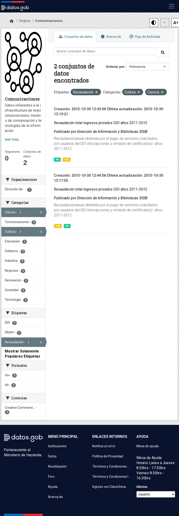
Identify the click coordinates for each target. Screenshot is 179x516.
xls (57, 159)
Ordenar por (115, 67)
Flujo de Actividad (144, 36)
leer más (12, 139)
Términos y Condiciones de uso (111, 466)
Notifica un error (103, 446)
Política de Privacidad (107, 456)
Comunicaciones (49, 21)
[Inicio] (12, 21)
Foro (51, 476)
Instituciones (57, 446)
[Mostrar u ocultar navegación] (171, 6)
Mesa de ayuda (147, 446)
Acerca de (110, 36)
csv (66, 159)
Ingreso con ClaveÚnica (109, 487)
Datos (52, 456)
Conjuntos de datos (75, 36)
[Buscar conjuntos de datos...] (105, 51)
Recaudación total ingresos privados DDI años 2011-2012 (100, 123)
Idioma (141, 487)
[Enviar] (162, 52)
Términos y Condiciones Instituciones (111, 476)
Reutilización (57, 466)
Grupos (24, 21)
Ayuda (53, 487)
